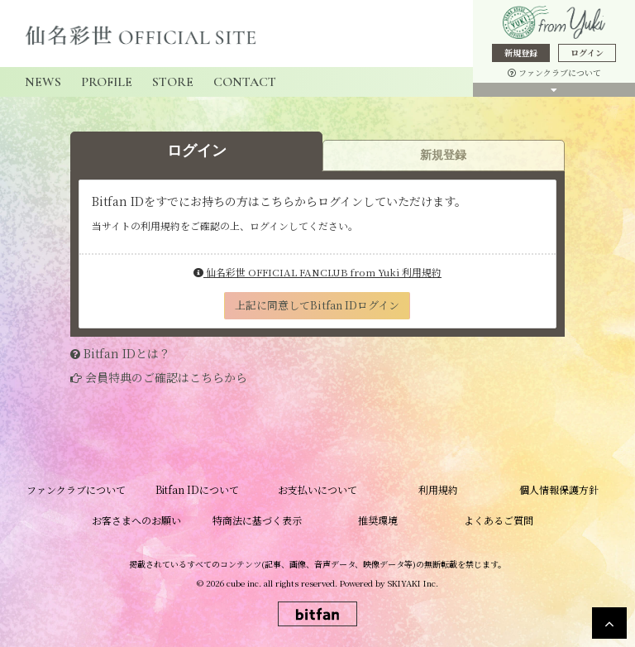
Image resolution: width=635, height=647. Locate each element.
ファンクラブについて (554, 72)
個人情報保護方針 (559, 489)
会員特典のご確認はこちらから (166, 377)
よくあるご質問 (498, 520)
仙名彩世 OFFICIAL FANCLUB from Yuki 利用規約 (317, 272)
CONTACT (244, 82)
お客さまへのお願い (136, 520)
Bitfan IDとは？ (127, 353)
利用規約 (438, 489)
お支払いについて (317, 489)
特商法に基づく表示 (257, 520)
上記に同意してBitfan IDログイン (317, 305)
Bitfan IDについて (197, 489)
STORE (172, 82)
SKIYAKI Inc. (413, 583)
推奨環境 (378, 520)
